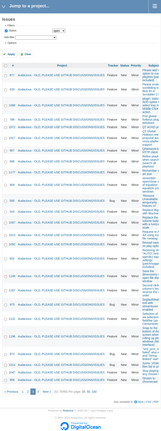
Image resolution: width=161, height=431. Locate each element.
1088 (12, 105)
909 (12, 185)
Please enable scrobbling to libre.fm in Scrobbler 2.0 (151, 89)
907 (12, 150)
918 (12, 211)
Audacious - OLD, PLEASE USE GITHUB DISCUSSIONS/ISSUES (61, 75)
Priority (136, 65)
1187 (12, 290)
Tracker (113, 65)
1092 (12, 244)
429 (12, 89)
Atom (141, 401)
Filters (10, 25)
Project (62, 65)
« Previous (11, 391)
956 (12, 380)
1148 (12, 276)
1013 (12, 235)
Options (11, 42)
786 (12, 119)
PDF (156, 401)
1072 (12, 127)
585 (12, 200)
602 (12, 258)
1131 (12, 318)
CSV (148, 401)
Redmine (68, 410)
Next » (47, 391)
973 (12, 354)
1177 (12, 172)
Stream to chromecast (149, 380)
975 (12, 304)
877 (12, 75)
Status (12, 30)
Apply (11, 54)
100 (94, 391)
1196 (12, 336)
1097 (12, 222)
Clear (28, 54)
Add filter (9, 37)
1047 (12, 372)
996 (12, 161)
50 (88, 391)
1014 (12, 365)
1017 (12, 138)
